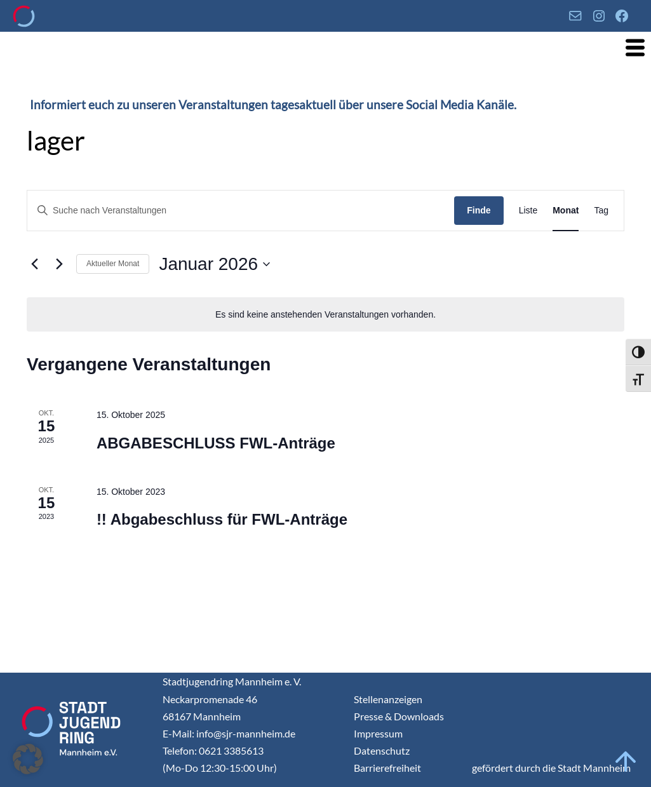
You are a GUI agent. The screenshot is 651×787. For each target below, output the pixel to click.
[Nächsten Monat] (59, 264)
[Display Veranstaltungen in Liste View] (528, 211)
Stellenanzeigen (388, 699)
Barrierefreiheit (387, 768)
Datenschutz (382, 750)
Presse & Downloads (399, 716)
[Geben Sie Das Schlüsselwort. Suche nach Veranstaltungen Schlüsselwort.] (240, 211)
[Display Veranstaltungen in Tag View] (601, 211)
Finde (478, 210)
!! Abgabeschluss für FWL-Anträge (222, 519)
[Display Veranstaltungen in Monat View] (566, 211)
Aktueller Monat (112, 263)
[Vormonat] (34, 264)
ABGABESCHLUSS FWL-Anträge (216, 443)
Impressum (378, 733)
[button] (28, 759)
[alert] (325, 314)
